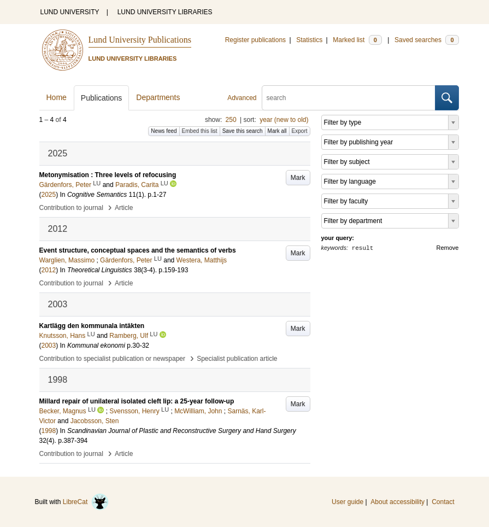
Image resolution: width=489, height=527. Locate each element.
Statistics (309, 40)
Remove (448, 247)
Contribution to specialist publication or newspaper (112, 358)
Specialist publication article (237, 358)
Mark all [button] (277, 131)
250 (231, 120)
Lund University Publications (140, 39)
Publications (101, 97)
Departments (158, 97)
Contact (443, 502)
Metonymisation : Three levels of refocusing (107, 175)
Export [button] (300, 131)
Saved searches (426, 40)
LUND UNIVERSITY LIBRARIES (165, 12)
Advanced (241, 98)
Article (124, 208)
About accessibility (397, 502)
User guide (347, 502)
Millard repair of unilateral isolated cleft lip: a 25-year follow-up (136, 401)
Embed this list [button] (199, 131)
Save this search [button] (242, 131)
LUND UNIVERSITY (69, 12)
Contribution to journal (71, 208)
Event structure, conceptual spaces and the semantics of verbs (137, 250)
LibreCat (86, 502)
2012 (49, 270)
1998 (49, 431)
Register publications (255, 40)
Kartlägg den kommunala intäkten (92, 326)
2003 (49, 345)
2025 (49, 194)
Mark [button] (298, 177)
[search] (348, 97)
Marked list (357, 40)
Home (56, 97)
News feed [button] (163, 131)
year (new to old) (284, 120)
